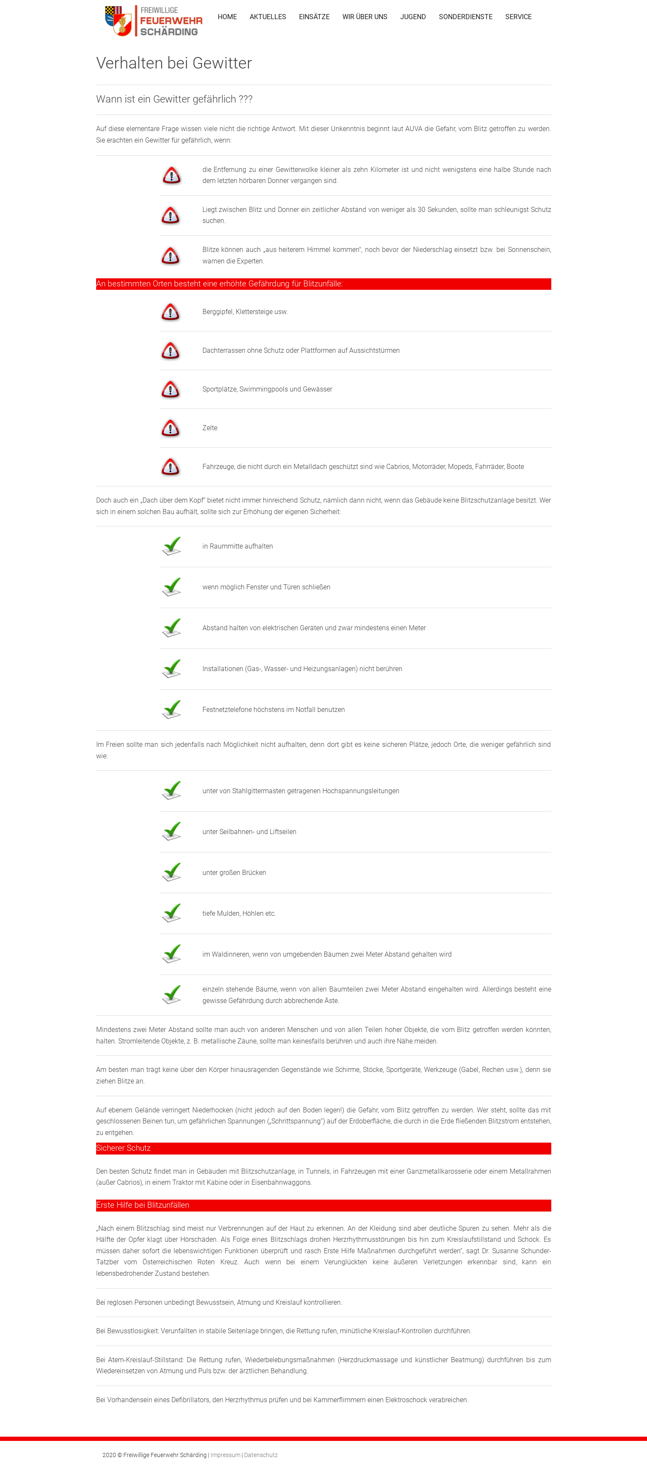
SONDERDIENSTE (466, 17)
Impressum (225, 1455)
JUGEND (413, 17)
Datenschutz (261, 1455)
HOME (227, 17)
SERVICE (518, 17)
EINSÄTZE (314, 17)
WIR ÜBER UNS (365, 17)
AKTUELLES (268, 17)
